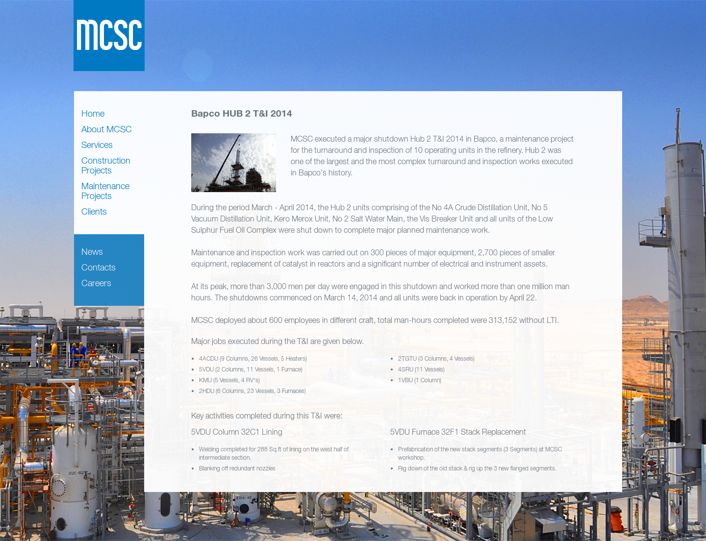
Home (92, 113)
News (92, 251)
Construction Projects (105, 165)
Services (97, 145)
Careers (96, 283)
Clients (94, 211)
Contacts (98, 267)
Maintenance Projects (105, 191)
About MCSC (106, 129)
